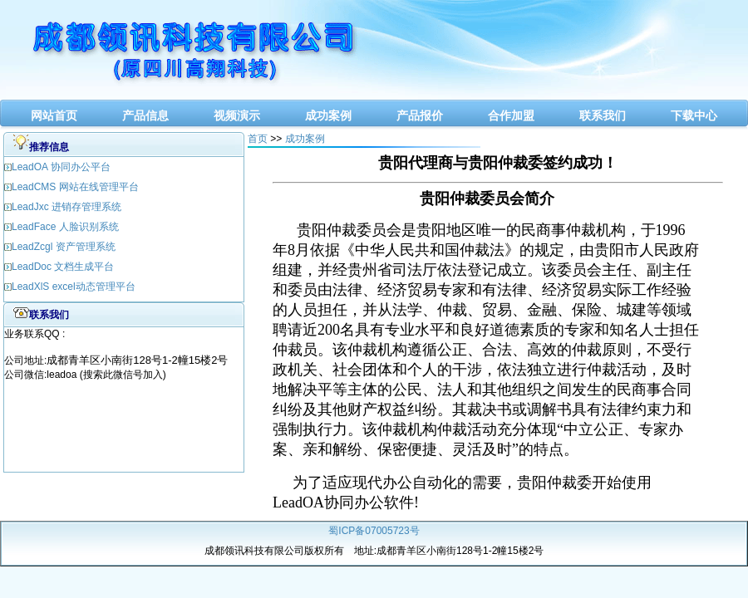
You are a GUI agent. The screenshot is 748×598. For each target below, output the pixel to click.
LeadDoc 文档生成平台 (63, 266)
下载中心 (694, 115)
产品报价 (419, 115)
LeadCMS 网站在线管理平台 (75, 187)
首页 (258, 139)
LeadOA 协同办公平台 (61, 167)
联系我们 (602, 115)
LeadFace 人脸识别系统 (65, 227)
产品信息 (145, 115)
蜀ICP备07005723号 (373, 531)
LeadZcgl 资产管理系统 (64, 246)
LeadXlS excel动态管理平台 (73, 286)
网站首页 (54, 115)
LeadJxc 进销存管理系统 (66, 207)
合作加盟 (511, 115)
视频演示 (237, 115)
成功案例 (328, 115)
